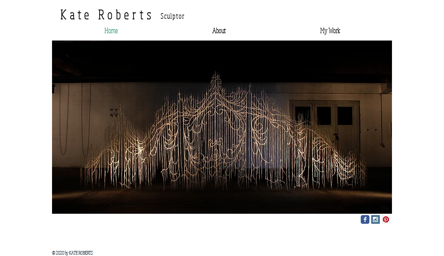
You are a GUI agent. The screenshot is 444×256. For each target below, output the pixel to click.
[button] (222, 127)
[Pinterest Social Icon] (386, 219)
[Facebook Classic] (365, 219)
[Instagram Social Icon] (375, 219)
